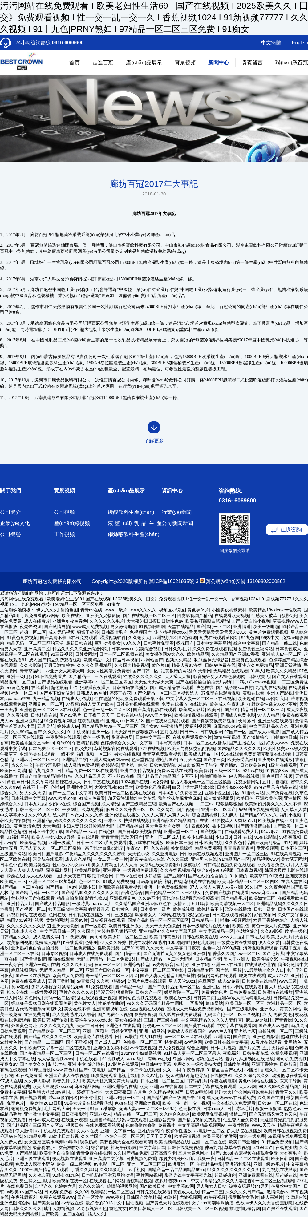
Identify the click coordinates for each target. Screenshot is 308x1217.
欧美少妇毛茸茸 (197, 837)
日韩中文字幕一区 (153, 737)
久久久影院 (31, 665)
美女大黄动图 (104, 864)
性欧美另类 (108, 947)
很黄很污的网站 (176, 670)
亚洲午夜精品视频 (137, 770)
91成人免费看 (92, 798)
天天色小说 (138, 853)
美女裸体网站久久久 (165, 654)
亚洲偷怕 (201, 953)
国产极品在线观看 (54, 681)
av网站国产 (152, 659)
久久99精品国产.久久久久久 (38, 731)
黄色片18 (160, 665)
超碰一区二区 (33, 632)
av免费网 (159, 781)
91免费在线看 (99, 986)
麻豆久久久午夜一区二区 (130, 809)
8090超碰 (231, 947)
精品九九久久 (41, 770)
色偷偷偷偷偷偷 (140, 1125)
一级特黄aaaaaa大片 (92, 903)
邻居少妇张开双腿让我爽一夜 (187, 1158)
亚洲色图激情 (266, 1036)
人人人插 (129, 864)
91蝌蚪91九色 (65, 1175)
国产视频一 (188, 809)
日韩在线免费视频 (185, 1147)
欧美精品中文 (97, 659)
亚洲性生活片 (79, 787)
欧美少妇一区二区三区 (125, 936)
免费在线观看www (57, 1197)
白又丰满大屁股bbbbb (193, 787)
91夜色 (276, 875)
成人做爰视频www (55, 1058)
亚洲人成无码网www (109, 759)
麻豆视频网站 (24, 970)
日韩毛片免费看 (159, 643)
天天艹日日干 (90, 1025)
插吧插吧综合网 (244, 1208)
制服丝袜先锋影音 (211, 659)
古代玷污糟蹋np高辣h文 (38, 1008)
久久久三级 (177, 859)
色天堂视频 (142, 759)
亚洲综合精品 (136, 964)
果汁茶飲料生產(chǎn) (134, 534)
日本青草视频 (249, 870)
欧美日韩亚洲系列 (126, 925)
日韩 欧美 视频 (208, 842)
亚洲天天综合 (65, 925)
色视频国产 (141, 632)
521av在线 (253, 770)
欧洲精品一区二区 (284, 1003)
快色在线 (204, 687)
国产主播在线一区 (246, 742)
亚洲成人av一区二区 (281, 654)
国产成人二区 (107, 1042)
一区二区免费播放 (78, 947)
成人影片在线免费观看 (179, 1014)
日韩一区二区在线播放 (97, 1053)
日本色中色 (11, 864)
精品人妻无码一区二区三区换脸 (200, 781)
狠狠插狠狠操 (229, 803)
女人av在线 (87, 1130)
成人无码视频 (61, 632)
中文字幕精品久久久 (268, 726)
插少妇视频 (223, 826)
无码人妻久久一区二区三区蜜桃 (51, 848)
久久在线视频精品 (177, 870)
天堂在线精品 (181, 626)
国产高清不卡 (53, 637)
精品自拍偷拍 (70, 898)
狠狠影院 (124, 992)
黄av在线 (20, 986)
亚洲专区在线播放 (275, 759)
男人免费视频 (171, 1047)
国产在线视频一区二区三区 (149, 615)
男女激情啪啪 (123, 626)
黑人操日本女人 (68, 814)
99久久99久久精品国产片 (282, 1086)
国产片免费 (249, 1047)
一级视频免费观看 (140, 870)
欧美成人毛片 (279, 936)
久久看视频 (18, 715)
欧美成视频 (183, 909)
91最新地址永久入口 (264, 970)
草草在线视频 (237, 1147)
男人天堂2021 (182, 981)
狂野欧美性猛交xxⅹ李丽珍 (272, 704)
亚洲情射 (242, 626)
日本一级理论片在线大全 (206, 925)
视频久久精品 (178, 659)
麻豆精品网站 (87, 1086)
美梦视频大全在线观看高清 (126, 1141)
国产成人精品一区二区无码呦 (164, 959)
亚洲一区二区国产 (218, 809)
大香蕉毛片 (290, 1153)
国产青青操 (281, 1020)
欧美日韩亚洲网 (244, 1141)
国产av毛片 (70, 715)
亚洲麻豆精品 (29, 720)
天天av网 (247, 1086)
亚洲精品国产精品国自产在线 (180, 820)
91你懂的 (239, 875)
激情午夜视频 (227, 737)
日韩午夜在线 (256, 1053)
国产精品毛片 (234, 898)
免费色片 (15, 1103)
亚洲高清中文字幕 (106, 1158)
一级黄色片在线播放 (236, 942)
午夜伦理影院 (48, 765)
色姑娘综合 (247, 931)
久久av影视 (272, 931)
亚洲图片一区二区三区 (246, 853)
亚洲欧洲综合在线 (120, 1086)
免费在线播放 (175, 704)
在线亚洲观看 (74, 1119)
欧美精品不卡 (210, 909)
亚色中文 (211, 947)
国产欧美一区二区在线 (63, 1213)
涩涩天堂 (104, 992)
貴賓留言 (252, 63)
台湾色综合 (132, 892)
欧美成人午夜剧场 (227, 704)
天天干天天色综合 (162, 925)
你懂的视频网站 (122, 1186)
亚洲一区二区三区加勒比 (53, 881)
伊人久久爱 (269, 942)
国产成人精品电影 (52, 903)
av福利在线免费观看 (258, 809)
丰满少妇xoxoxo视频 (255, 681)
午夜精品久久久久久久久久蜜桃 (95, 853)
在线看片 (40, 687)
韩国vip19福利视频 (25, 920)
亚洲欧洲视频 (147, 1103)
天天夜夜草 (74, 875)
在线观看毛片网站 (106, 1180)
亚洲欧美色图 (269, 798)
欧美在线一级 (177, 997)
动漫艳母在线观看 (289, 1075)
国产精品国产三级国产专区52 (35, 1125)
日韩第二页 (204, 997)
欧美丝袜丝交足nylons (32, 742)
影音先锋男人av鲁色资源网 (219, 676)
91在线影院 (265, 837)
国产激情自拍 (57, 626)
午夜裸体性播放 (176, 1130)
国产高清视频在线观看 (154, 709)
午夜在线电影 (223, 1080)
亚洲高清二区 (37, 648)
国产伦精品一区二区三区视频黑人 (165, 693)
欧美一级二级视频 (74, 1164)
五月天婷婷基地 (277, 1047)
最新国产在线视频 (176, 803)
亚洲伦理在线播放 (122, 814)
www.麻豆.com (265, 892)
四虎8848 (200, 826)
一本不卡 (112, 820)
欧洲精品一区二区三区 (112, 1191)
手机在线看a (87, 1058)
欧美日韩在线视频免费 (285, 1130)
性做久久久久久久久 (142, 676)
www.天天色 (263, 1125)
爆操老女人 (145, 914)
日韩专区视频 (54, 953)
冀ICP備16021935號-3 (173, 581)
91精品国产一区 (234, 859)
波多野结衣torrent (172, 1180)
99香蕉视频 (290, 837)
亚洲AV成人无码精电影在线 (244, 997)
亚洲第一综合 (134, 765)
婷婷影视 (110, 765)
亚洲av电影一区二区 (124, 1097)
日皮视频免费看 (141, 1158)
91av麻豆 (270, 831)
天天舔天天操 (178, 676)
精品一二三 (212, 1191)
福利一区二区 (24, 693)
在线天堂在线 (294, 881)
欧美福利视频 (20, 942)
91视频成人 (113, 1058)
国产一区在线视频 (32, 975)
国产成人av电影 (264, 731)
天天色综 (51, 826)
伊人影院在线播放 (244, 1130)
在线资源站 (286, 1147)
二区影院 (194, 1003)
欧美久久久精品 (281, 670)
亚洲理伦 (111, 870)
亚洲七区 (211, 986)
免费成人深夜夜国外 (186, 1031)
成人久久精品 (78, 859)
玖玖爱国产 (132, 837)
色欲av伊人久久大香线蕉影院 (264, 1202)
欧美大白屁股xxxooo (52, 1086)
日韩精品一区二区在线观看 (243, 1158)
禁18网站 (214, 1003)
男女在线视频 (127, 754)
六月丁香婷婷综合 (270, 920)
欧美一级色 (296, 931)
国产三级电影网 (242, 1008)
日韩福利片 (197, 1080)
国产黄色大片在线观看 (167, 1202)
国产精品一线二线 (279, 643)
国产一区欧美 (90, 1197)
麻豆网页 (206, 981)
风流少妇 (87, 887)
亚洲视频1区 (164, 637)
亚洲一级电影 (20, 676)
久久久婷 (94, 814)
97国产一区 (235, 731)
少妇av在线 (59, 803)
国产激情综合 (255, 737)
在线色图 (107, 831)
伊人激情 (24, 1130)
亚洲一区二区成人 (162, 837)
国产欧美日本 (152, 1186)
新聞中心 (218, 63)
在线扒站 (198, 704)
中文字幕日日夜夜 (183, 947)
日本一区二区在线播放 (205, 742)
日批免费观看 (13, 1031)
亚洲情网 (222, 1036)
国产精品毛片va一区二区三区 (110, 726)
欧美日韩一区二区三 (245, 1003)
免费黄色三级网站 (255, 648)
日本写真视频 (168, 742)
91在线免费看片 (50, 676)
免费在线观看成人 (28, 981)
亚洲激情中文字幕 (41, 1114)
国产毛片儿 (273, 953)
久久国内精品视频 (131, 665)
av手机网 (136, 1169)
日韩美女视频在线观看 (138, 704)
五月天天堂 (190, 759)
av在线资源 (171, 1086)
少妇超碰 (152, 875)
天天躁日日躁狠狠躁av (136, 731)
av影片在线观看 (123, 1064)
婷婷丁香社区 (90, 1092)
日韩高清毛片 (114, 632)
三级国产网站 (13, 853)
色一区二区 (90, 881)
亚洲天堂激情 (288, 665)
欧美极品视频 (33, 842)
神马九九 (213, 1147)
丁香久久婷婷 (84, 1169)
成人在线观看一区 (43, 875)
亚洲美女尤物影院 (103, 615)
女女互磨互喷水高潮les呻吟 (51, 1141)
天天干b (80, 1108)
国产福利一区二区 (213, 626)
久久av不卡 (149, 898)
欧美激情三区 (262, 898)
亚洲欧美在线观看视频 (120, 887)
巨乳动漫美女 (108, 643)
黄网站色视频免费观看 (140, 997)
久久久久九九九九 (56, 1025)
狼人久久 (96, 1213)
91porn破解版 (103, 1108)
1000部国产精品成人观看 (44, 1169)
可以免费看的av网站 (39, 615)
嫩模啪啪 (192, 864)
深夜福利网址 (59, 870)
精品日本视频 (125, 659)
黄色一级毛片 (96, 737)
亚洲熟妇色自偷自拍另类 (35, 947)
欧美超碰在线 (251, 698)
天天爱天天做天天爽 (154, 681)
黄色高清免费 (27, 826)
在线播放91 (221, 1075)
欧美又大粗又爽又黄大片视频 (110, 1080)
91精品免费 (35, 1136)
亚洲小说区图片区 (222, 792)
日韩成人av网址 (91, 693)
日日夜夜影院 (74, 1114)
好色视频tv (264, 914)
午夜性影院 (239, 1125)
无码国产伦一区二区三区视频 (232, 1014)
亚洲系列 (268, 1008)
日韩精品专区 (200, 970)
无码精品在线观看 (230, 670)
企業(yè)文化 (15, 523)
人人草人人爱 (294, 809)
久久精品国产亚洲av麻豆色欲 (143, 903)
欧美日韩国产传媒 (50, 1020)
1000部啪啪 (179, 942)
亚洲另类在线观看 (37, 754)
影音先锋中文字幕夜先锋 (188, 1175)
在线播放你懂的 (260, 964)
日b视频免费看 (58, 1191)
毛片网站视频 (149, 1175)
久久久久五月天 (77, 964)
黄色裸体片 (198, 609)
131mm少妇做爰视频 (141, 1053)
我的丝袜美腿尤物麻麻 (179, 798)
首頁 (74, 63)
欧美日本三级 (179, 842)
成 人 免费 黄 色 (277, 1014)
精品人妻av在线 (187, 665)
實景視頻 (185, 63)
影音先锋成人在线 (147, 859)
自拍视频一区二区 (275, 1031)
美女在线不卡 (77, 1008)
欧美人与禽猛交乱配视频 (191, 748)
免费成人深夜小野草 (35, 1164)
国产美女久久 (33, 1064)
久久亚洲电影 (164, 853)
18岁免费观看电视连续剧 (115, 1075)
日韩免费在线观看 (153, 1191)
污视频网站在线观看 (26, 914)
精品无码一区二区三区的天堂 (35, 643)
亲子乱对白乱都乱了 (104, 848)
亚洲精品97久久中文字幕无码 (167, 931)
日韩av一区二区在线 (277, 1103)
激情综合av (278, 1191)
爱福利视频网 (198, 726)
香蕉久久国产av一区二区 (236, 953)
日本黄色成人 (288, 648)
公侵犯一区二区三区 (161, 1025)
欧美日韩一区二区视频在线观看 (125, 792)
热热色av (292, 1108)
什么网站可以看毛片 (253, 1092)
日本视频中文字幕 (28, 798)
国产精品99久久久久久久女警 (89, 892)
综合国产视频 (86, 803)
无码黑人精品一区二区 (61, 970)
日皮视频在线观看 (107, 920)
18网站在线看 (172, 914)
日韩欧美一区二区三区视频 (201, 1208)
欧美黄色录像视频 (153, 787)
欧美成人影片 (192, 709)
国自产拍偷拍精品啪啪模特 (46, 776)
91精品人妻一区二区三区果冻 (192, 1053)
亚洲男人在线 (204, 859)
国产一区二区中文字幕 (70, 792)
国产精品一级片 (130, 986)
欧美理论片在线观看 (93, 1036)
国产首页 (241, 1036)
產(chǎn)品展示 (144, 63)
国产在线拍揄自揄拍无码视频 (204, 681)
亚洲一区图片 (95, 1031)
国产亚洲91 (175, 875)
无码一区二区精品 (61, 997)
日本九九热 (35, 803)
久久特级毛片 (112, 1169)
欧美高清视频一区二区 (232, 903)
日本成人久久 (24, 931)
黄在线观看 (88, 837)
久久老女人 (139, 637)
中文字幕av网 (181, 1186)
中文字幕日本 (152, 1147)
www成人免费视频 (90, 626)
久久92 (81, 1191)
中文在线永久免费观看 (233, 1103)
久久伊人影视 (37, 1080)
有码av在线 (159, 1058)
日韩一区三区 (108, 964)
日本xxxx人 (214, 1108)
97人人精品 (268, 715)
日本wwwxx (122, 648)
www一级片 (116, 609)
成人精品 (110, 803)
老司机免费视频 (291, 1058)
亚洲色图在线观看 (122, 1025)
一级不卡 (66, 754)
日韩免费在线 (242, 992)
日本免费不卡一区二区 (50, 748)
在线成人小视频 (76, 698)
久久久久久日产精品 (244, 1191)
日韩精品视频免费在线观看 (229, 864)
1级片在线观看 (282, 765)
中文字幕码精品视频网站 (201, 1125)
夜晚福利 (231, 1053)
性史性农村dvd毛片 (147, 942)
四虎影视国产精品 (194, 615)
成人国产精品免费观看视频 (55, 659)
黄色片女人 (84, 1003)
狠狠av (118, 981)
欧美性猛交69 (265, 959)
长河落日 (246, 720)
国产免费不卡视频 (115, 1014)
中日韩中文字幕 (156, 1064)
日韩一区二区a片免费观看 (101, 842)
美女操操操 (181, 848)
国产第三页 (214, 759)
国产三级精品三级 (138, 803)
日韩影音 (288, 1064)
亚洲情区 (292, 798)
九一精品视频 (46, 698)
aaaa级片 (136, 1058)
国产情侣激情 (33, 959)
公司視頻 (64, 512)
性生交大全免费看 (240, 1119)
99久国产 (253, 887)
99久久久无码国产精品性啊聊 (154, 1003)
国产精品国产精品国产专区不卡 (167, 776)
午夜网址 (70, 809)
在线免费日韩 (20, 1186)
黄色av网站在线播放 (258, 1080)
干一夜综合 (11, 964)
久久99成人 (39, 814)
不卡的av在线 (121, 776)
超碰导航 (199, 1075)
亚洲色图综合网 (15, 1202)
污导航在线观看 (48, 859)
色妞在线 (123, 1103)
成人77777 (278, 975)
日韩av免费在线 (220, 665)
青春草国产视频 (277, 776)
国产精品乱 (26, 1153)
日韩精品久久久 (15, 936)
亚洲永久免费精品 (255, 665)
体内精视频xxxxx (170, 632)
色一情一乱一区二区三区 (107, 709)
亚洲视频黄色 (123, 898)
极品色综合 (199, 914)
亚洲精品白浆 (74, 759)
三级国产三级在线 (161, 1020)
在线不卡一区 (35, 787)
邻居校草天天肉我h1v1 (234, 820)
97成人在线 (11, 1080)
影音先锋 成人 (66, 1080)
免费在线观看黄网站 (219, 637)
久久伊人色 (11, 1141)
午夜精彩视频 (85, 742)
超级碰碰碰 (225, 1175)
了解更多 (154, 440)
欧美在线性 (72, 615)
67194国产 (262, 1147)
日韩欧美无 (259, 676)
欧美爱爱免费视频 (209, 1114)
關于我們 (10, 491)
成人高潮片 (272, 1197)
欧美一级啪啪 (266, 626)
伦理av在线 (11, 1136)
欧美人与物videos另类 (53, 837)
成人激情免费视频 (81, 765)
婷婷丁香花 (120, 693)
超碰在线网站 (210, 1058)
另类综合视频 (149, 648)
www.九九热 (231, 936)
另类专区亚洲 (124, 1031)
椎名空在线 (17, 992)
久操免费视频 (284, 1053)
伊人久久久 (47, 609)
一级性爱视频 (44, 992)
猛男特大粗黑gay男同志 (51, 1092)
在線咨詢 (291, 529)
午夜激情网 (172, 726)
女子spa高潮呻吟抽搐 (212, 1202)
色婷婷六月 (65, 1186)
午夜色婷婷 (193, 1069)
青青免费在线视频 (93, 1153)
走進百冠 (102, 63)
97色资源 (188, 637)
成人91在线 (150, 1036)
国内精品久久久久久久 (239, 748)
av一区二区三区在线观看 (187, 1036)
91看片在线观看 (266, 1042)
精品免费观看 (208, 848)
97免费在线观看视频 (220, 693)
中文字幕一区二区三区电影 (158, 970)
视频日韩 (74, 1125)
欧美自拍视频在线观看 (196, 715)
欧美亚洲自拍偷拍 (56, 1153)
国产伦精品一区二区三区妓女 (174, 892)
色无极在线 (190, 1108)
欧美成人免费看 (68, 975)
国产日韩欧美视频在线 (139, 831)
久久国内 (86, 931)
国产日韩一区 (145, 670)
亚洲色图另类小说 (110, 1047)
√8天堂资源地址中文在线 (131, 798)
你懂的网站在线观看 (217, 975)
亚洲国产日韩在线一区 (107, 970)
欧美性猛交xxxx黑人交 (285, 748)
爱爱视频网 (267, 848)
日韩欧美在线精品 (259, 981)
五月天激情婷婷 (59, 665)
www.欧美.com (62, 798)
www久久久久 (143, 609)
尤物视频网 (190, 1197)
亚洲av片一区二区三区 (37, 759)
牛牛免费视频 (74, 936)
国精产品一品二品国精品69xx (176, 1169)
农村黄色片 (11, 1042)
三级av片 (79, 920)
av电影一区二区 (209, 1130)
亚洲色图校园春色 (69, 621)
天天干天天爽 (159, 1136)
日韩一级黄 (264, 909)
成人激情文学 (46, 936)
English (300, 42)
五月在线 (169, 731)
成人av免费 (229, 981)
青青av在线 (91, 609)
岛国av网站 (183, 1058)
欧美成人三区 (13, 881)
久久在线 (159, 848)
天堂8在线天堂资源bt (160, 864)
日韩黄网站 (86, 654)
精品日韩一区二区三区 (262, 709)
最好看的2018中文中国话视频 (114, 1202)
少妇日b (223, 837)
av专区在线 (72, 1202)
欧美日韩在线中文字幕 (226, 1042)
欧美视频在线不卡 (275, 820)
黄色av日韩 (18, 781)
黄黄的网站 (57, 920)
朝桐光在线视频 (199, 881)
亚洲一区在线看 (227, 964)
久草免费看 (92, 809)
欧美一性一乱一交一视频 (186, 1103)
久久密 (102, 981)
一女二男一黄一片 (110, 859)
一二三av (204, 803)
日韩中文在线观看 (101, 781)
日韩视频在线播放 (85, 914)
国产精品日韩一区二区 (37, 892)
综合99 (204, 870)
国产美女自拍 (46, 1202)
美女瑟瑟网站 (294, 859)
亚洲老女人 (100, 1114)
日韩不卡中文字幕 (45, 831)
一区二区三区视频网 (274, 1180)
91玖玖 (170, 1197)
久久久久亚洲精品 (94, 665)
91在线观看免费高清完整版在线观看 (257, 754)
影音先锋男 (122, 737)
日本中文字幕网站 (213, 643)
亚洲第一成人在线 (41, 964)
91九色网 (250, 637)
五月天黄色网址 (193, 1153)
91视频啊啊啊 (152, 626)
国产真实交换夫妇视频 (214, 720)
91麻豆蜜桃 (40, 1069)
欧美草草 (258, 875)
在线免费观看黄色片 (192, 737)
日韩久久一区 (149, 992)
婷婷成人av (68, 726)
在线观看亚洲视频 (98, 997)
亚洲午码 (200, 964)
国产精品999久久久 (259, 814)
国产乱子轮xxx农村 (234, 687)
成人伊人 (228, 814)
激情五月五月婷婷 (190, 903)
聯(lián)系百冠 (291, 63)
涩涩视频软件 (113, 637)
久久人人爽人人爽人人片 (166, 814)
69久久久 (132, 643)
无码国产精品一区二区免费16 (105, 959)
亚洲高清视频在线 (110, 1008)
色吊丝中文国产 (286, 1186)
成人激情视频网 (219, 798)
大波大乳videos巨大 (114, 787)
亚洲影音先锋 (162, 1119)
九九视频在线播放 (279, 1169)
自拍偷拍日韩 (284, 737)
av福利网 (193, 1042)
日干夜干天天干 (99, 715)
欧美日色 (244, 798)
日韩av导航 (126, 1036)
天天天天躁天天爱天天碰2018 (217, 632)
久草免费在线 (279, 792)
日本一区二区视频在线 (121, 654)
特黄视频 (173, 1042)
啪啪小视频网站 (235, 920)
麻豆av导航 (257, 1020)
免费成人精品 (48, 942)
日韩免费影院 (163, 765)
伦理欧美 (288, 615)
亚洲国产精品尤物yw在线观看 (118, 1119)
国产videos (221, 1153)
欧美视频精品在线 (171, 1141)
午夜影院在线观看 (63, 737)
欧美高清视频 (187, 1136)
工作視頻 (64, 534)
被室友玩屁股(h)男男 (249, 1186)
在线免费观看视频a (104, 1125)
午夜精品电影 (210, 1164)
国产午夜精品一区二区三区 (46, 1053)
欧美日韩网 (282, 1158)
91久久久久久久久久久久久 (233, 1169)
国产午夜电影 (92, 1069)
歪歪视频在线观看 (147, 1008)
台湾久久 (43, 1186)
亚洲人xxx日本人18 (125, 720)
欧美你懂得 (91, 1097)
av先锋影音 (163, 964)
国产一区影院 (93, 925)
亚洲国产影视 (280, 693)
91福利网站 (18, 837)
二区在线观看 (78, 1047)
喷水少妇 (83, 748)
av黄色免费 (18, 687)
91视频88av (276, 770)
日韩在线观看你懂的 (232, 914)
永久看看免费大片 (275, 864)
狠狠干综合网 (100, 875)
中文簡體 (271, 42)
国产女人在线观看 (289, 676)
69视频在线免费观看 (287, 1136)
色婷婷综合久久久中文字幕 (126, 742)
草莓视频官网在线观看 (116, 748)
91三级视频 (62, 654)
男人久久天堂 (33, 792)
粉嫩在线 (15, 875)
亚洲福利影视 (238, 1164)
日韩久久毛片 (177, 648)
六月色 (139, 1092)
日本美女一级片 (155, 909)
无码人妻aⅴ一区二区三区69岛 (147, 1108)
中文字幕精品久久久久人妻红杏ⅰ (212, 1020)
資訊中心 (172, 491)
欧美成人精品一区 (201, 754)
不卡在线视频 (143, 1047)
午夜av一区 (137, 848)
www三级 (288, 981)
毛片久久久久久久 (76, 992)
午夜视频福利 (24, 1197)
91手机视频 (78, 731)
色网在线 (57, 914)
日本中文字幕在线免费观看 (210, 1086)
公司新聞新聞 (177, 523)
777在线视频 (152, 748)
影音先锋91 (96, 898)
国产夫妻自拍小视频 (250, 621)
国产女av (149, 726)
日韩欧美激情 (236, 1064)
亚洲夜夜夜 (296, 875)
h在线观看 (73, 942)
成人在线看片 (37, 621)
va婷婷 (182, 964)
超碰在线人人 (68, 781)
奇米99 (63, 742)
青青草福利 (30, 670)
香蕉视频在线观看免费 (256, 1153)
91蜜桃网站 (253, 792)
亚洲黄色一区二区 (45, 704)
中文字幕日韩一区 (57, 931)
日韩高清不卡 (163, 1153)
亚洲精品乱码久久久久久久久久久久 (67, 820)
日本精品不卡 (208, 959)
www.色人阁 (220, 1031)
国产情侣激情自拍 (253, 826)
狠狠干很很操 (268, 1108)
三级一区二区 (227, 770)
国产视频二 (211, 831)
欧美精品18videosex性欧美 (275, 609)
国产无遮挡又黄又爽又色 (167, 953)
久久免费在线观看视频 (214, 648)
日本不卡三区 (294, 848)
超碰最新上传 (64, 687)
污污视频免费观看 (260, 947)
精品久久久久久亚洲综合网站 (80, 648)
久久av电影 (152, 1075)
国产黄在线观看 (199, 1025)
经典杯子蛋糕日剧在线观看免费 (41, 1003)
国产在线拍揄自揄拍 (207, 875)
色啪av (57, 787)
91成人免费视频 (118, 881)
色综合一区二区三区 (124, 1136)
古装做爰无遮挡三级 (116, 931)
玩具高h (299, 1025)
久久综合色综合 (175, 1114)
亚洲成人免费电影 (237, 715)
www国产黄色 (158, 715)
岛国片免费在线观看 (146, 981)
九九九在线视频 (270, 687)
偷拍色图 (69, 609)
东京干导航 (290, 1080)
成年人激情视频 (59, 1208)
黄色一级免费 (252, 1136)
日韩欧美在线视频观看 (201, 853)
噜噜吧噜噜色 (213, 776)
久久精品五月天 (90, 776)
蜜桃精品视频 (139, 1180)
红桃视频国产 (91, 720)
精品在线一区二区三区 (135, 1114)
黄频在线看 (253, 693)
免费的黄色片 (214, 992)
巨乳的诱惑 (148, 1130)
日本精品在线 (44, 715)
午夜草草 (9, 754)
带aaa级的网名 (63, 1097)
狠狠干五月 (290, 947)
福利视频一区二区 (94, 754)
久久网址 (165, 809)
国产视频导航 (33, 1097)
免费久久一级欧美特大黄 (197, 1064)
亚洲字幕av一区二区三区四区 (103, 681)
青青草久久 (286, 1092)
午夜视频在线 (294, 959)
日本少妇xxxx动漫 (234, 787)
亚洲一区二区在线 (209, 1141)
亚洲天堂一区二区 (180, 831)
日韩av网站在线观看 (242, 986)
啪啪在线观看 (61, 959)
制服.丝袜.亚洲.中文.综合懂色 (77, 1064)
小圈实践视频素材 (229, 609)
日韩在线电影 (129, 715)
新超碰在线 (286, 1175)
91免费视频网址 (59, 720)
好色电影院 (204, 942)
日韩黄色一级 (125, 909)
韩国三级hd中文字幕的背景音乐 (78, 909)
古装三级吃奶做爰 (220, 1136)
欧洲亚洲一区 (181, 1164)
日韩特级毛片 (240, 1108)
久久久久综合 (91, 1186)
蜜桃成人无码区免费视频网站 (196, 1008)
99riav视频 (223, 870)
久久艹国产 (92, 1136)
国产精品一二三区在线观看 (94, 676)
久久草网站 (42, 781)
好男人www (277, 742)
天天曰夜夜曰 (118, 1092)
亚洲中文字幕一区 (117, 1130)
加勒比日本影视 (64, 1136)
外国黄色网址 (24, 1025)
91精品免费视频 (277, 1141)
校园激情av (177, 1075)
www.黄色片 (65, 1069)
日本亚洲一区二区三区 (162, 1080)
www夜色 (115, 1197)
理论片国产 (166, 759)
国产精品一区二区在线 (21, 887)
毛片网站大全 (57, 1108)
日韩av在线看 (129, 875)
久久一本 (171, 1069)
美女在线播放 (128, 1020)
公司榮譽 (10, 534)
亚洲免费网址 (37, 1014)
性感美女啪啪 (111, 1003)
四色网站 (33, 997)
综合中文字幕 (246, 643)
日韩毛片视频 (223, 1047)
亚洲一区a (102, 731)
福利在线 (173, 881)
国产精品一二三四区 (44, 1042)
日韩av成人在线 (43, 1119)
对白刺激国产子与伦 (197, 765)
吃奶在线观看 (252, 975)
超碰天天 (223, 1092)
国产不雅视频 (79, 1042)
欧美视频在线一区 (69, 1180)
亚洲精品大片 (20, 903)
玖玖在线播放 (238, 909)
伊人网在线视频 (244, 776)
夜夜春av (9, 1064)
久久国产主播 (270, 1097)
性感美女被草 (264, 615)
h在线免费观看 (83, 637)
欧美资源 (203, 770)
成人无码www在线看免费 (230, 1097)
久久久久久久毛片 (107, 621)
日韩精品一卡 (204, 920)
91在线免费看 (28, 1075)
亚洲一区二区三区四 (146, 1164)
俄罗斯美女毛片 (243, 1197)
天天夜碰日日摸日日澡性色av (155, 621)
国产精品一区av (80, 831)
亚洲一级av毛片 (268, 1164)
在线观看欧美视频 (231, 615)
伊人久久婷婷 (113, 942)
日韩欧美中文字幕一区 (41, 1047)
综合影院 (99, 1147)
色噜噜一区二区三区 (142, 1042)
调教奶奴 (89, 1141)
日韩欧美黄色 (253, 765)
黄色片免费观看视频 (268, 632)
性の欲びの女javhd (71, 864)
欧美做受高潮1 (241, 759)
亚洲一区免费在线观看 (165, 887)
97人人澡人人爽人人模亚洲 (216, 887)
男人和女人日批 (211, 1186)
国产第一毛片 (229, 970)
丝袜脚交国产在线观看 (33, 898)
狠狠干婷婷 (88, 632)
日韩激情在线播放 (275, 992)
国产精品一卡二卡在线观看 (134, 1069)
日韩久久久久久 (26, 1208)
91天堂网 (202, 670)
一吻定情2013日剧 (44, 1103)
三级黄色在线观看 (248, 659)
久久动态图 (39, 1175)
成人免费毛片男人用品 (73, 1014)
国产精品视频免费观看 (199, 1119)
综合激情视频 (205, 814)
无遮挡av (228, 765)
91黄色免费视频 (22, 637)
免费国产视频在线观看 (227, 892)
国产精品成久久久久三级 (47, 1036)
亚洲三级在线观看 (275, 720)
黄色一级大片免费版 (271, 925)
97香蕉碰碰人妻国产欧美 (89, 704)
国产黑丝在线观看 (279, 1208)
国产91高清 (133, 947)
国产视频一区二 (30, 909)
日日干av (188, 731)
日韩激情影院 (149, 881)
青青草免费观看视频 (162, 754)
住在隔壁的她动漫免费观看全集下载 (129, 698)
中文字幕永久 (13, 814)
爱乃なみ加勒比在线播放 (249, 1058)
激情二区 (238, 1114)
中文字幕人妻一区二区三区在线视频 (201, 698)
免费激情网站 (247, 781)
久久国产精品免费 (130, 1153)
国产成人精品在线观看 (172, 687)
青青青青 (110, 837)
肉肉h (95, 936)
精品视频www (265, 859)
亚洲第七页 (245, 1031)
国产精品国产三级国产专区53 (175, 1097)
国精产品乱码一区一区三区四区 (158, 920)
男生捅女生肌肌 (35, 1180)
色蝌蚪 (91, 942)
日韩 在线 (242, 837)
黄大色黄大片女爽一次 (167, 826)
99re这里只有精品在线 (275, 787)
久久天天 (154, 947)
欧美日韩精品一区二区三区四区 (247, 881)
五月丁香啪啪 (275, 781)
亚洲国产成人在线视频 (66, 1075)
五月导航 (46, 726)
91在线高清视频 (286, 853)
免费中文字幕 (13, 1092)
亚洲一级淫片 (61, 842)
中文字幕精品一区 (216, 931)
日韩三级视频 (119, 914)
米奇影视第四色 (92, 1208)
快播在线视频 (137, 820)
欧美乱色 (240, 925)
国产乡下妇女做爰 (56, 693)
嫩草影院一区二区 (181, 992)
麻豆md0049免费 (229, 726)
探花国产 (185, 643)
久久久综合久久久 (252, 1075)
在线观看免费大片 (241, 831)
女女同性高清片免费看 (108, 670)
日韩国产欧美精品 (143, 1197)
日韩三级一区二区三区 (37, 809)
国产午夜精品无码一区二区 (174, 986)
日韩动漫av (211, 731)
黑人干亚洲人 (236, 959)
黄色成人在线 (186, 1191)
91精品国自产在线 (224, 1069)
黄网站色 (293, 1042)
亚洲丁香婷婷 (265, 1064)
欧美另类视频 (37, 864)
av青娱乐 (85, 981)
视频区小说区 (172, 609)
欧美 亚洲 (149, 1086)
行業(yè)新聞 (177, 512)
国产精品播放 (130, 826)
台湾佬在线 (296, 1197)
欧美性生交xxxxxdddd (91, 1020)
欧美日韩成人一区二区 (150, 1208)
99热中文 (270, 637)
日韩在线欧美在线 (199, 936)
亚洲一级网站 (152, 1031)
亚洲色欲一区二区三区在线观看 (50, 709)
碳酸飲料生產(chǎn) (131, 512)
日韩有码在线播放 (129, 687)
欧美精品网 (198, 654)
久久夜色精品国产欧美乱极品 (253, 842)
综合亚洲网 (197, 1047)
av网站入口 (277, 698)
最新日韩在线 (79, 643)
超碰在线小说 (294, 1036)
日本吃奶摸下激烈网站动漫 (108, 1175)
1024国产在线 (134, 781)
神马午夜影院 (124, 1147)
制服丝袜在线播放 (146, 842)
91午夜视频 (215, 1197)
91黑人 (257, 670)
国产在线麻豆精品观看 (168, 720)
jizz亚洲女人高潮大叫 (64, 670)
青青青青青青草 (239, 848)
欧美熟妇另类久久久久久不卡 (273, 803)
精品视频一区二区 (17, 681)
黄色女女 (118, 1208)
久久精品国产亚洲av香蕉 (235, 654)
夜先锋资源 (31, 626)
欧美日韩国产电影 (45, 853)
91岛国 (290, 842)
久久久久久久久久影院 (28, 925)
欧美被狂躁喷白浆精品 (207, 621)
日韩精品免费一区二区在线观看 (87, 770)
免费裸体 (166, 1125)
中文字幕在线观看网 (236, 1025)
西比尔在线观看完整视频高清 (190, 898)
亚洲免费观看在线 (255, 1175)
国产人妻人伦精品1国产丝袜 (167, 975)
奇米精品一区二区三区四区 (112, 975)
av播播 (250, 1069)
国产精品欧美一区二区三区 (54, 1031)
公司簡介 (10, 512)
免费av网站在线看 (174, 770)
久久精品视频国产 (166, 1092)
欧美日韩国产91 (222, 709)
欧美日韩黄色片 (164, 936)
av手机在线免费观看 (54, 1130)
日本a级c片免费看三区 (180, 792)
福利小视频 (290, 814)
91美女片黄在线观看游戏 (88, 1103)
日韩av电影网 (199, 1092)
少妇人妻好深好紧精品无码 (88, 826)
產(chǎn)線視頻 (72, 523)
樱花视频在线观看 (69, 1158)
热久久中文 (22, 765)
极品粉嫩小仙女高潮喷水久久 (61, 1147)
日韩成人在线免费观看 (90, 953)
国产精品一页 (128, 953)
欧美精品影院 (88, 870)
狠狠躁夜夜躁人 (95, 687)
